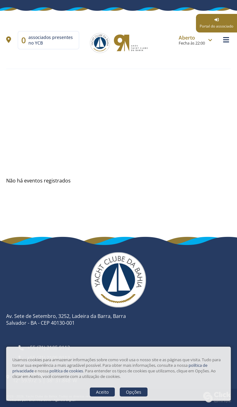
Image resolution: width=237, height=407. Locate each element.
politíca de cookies (66, 371)
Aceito (102, 392)
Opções (133, 392)
